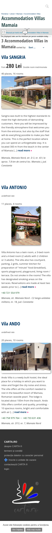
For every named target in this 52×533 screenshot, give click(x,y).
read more (25, 150)
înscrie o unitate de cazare (20, 460)
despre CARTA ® (13, 446)
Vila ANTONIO (14, 187)
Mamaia (19, 14)
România (4, 14)
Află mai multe (34, 529)
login (6, 469)
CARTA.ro (10, 441)
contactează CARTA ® (16, 464)
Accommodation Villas (32, 14)
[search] (47, 8)
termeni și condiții (13, 451)
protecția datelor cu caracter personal (23, 455)
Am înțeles (17, 529)
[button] (25, 33)
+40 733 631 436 (32, 418)
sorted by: (21, 47)
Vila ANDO (10, 323)
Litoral (12, 14)
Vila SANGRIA (13, 57)
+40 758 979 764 (10, 418)
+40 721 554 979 (10, 292)
